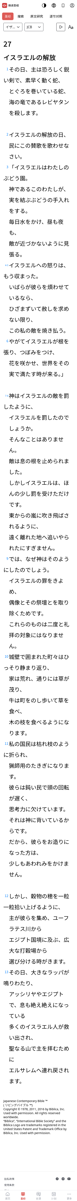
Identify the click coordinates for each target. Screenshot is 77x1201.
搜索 (21, 16)
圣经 (8, 16)
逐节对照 (56, 16)
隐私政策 (9, 1179)
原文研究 (36, 16)
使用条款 (9, 1185)
